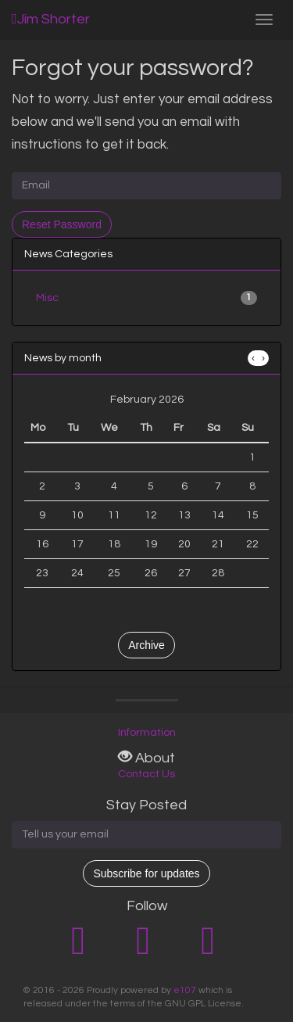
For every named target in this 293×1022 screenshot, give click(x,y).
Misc (146, 298)
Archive (146, 645)
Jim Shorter (51, 19)
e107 (184, 990)
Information (147, 732)
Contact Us (146, 774)
